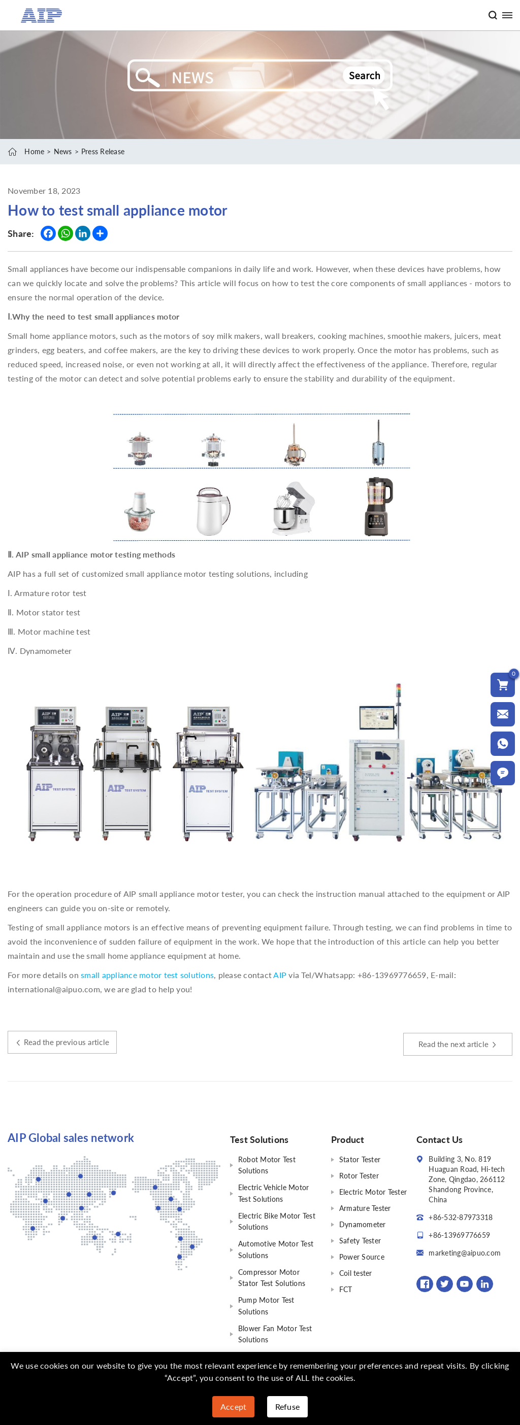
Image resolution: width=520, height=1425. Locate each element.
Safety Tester (360, 1240)
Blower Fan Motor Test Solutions (275, 1329)
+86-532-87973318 (461, 1216)
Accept (233, 1406)
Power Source (361, 1256)
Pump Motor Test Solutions (266, 1301)
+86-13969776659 (459, 1234)
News (63, 151)
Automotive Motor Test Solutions (275, 1247)
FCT (345, 1288)
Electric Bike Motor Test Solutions (276, 1219)
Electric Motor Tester (373, 1191)
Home (34, 151)
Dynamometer (362, 1224)
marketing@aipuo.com (465, 1252)
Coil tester (355, 1272)
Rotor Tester (359, 1175)
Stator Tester (359, 1159)
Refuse (287, 1406)
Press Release (102, 151)
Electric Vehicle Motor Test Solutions (273, 1192)
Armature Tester (365, 1207)
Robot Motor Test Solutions (267, 1164)
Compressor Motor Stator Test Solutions (271, 1274)
